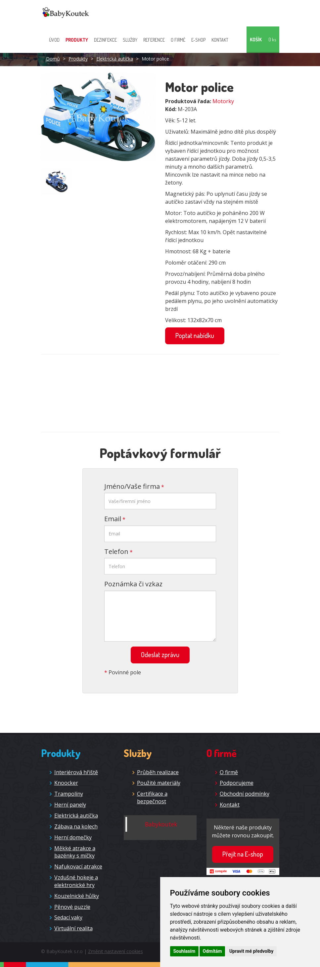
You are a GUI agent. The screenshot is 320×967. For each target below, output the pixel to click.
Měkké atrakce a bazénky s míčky (74, 852)
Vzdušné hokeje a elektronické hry (76, 881)
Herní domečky (73, 837)
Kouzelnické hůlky (76, 896)
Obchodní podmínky (244, 793)
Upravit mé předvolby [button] (251, 951)
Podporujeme (236, 782)
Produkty (77, 40)
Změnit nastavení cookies (115, 951)
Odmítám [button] (212, 951)
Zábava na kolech (76, 826)
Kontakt (219, 40)
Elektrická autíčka (114, 59)
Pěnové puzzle (72, 906)
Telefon (116, 551)
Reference (154, 40)
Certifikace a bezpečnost (152, 797)
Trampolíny (68, 793)
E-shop (198, 40)
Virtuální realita (73, 928)
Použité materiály (158, 782)
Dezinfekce (105, 40)
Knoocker (66, 782)
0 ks (272, 39)
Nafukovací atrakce (78, 866)
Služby (130, 40)
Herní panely (70, 804)
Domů (53, 59)
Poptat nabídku (194, 335)
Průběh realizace (158, 772)
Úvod (54, 40)
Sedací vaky (68, 917)
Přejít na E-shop (242, 854)
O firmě (178, 40)
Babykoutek (161, 824)
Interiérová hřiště (76, 772)
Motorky (223, 101)
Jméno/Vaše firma (132, 486)
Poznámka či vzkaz (133, 583)
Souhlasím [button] (184, 951)
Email (112, 518)
